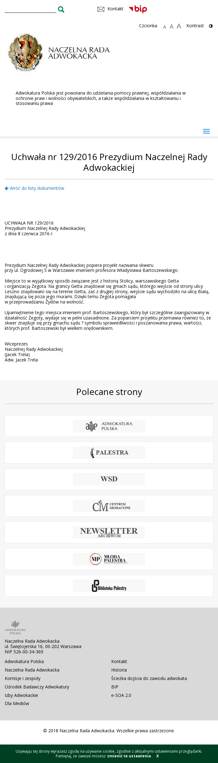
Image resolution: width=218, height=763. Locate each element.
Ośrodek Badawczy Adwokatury (37, 687)
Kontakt (119, 661)
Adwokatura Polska (24, 661)
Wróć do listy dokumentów (34, 188)
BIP (114, 687)
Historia (119, 670)
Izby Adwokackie (21, 695)
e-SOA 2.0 (121, 695)
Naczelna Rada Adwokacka (32, 670)
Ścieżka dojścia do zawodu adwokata (149, 678)
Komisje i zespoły (22, 678)
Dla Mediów (17, 703)
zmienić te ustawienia (129, 756)
